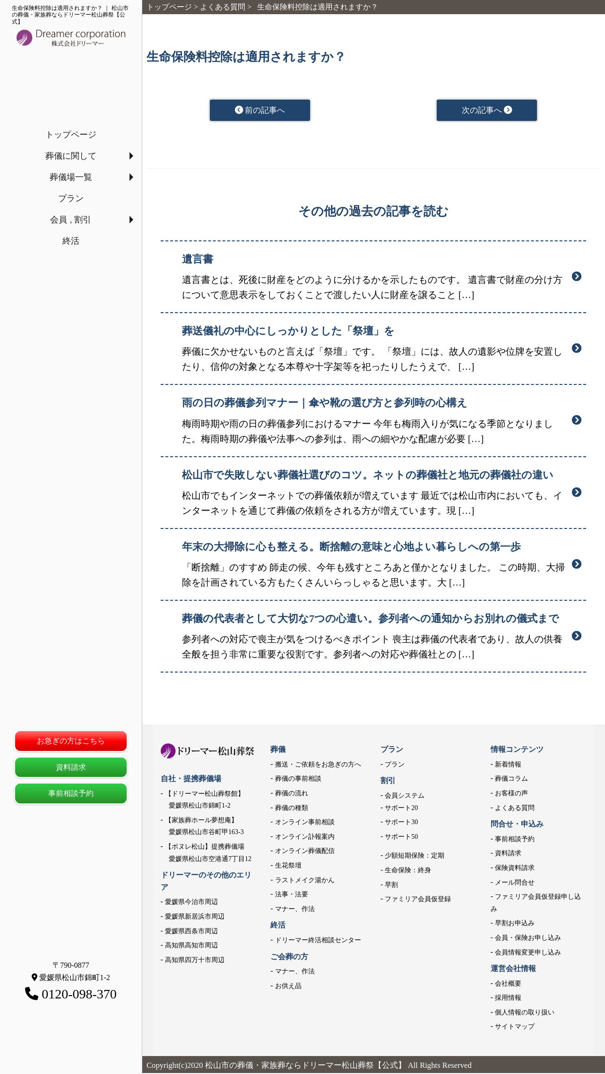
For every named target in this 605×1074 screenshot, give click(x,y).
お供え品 (288, 986)
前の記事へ (260, 110)
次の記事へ (487, 110)
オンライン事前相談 (305, 823)
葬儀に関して (70, 156)
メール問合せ (515, 882)
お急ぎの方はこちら (71, 741)
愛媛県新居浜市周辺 (195, 917)
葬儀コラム (511, 779)
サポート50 (401, 837)
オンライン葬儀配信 (305, 851)
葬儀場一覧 (71, 177)
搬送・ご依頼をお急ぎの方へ (318, 764)
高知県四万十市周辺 (195, 960)
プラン (71, 198)
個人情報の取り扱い (524, 1012)
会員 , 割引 (70, 219)
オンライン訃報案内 (305, 837)
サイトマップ (515, 1027)
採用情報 (508, 998)
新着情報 (508, 764)
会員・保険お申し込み (528, 938)
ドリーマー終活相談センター (318, 940)
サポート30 (401, 823)
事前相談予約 (71, 793)
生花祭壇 (288, 865)
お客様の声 (511, 793)
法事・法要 (291, 895)
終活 (70, 241)
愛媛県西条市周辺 (191, 931)
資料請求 (71, 767)
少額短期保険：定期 (414, 856)
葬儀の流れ (291, 793)
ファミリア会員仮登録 (418, 900)
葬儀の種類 (291, 808)
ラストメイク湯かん (305, 880)
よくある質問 (515, 808)
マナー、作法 (295, 909)
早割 (391, 885)
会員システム (404, 796)
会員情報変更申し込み (528, 952)
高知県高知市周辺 (191, 946)
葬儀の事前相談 (298, 779)
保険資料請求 (515, 868)
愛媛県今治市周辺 (191, 902)
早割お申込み (515, 924)
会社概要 (508, 984)
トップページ (70, 134)
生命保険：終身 (408, 870)
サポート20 (401, 808)
